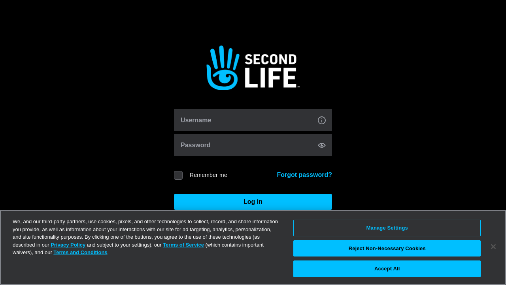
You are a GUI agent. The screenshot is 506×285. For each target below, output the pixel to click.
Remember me (208, 175)
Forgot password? (304, 174)
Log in (253, 201)
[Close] (493, 246)
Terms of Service (183, 245)
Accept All (387, 269)
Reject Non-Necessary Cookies (387, 248)
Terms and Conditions (80, 252)
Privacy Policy (68, 245)
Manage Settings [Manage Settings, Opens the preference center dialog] (387, 228)
